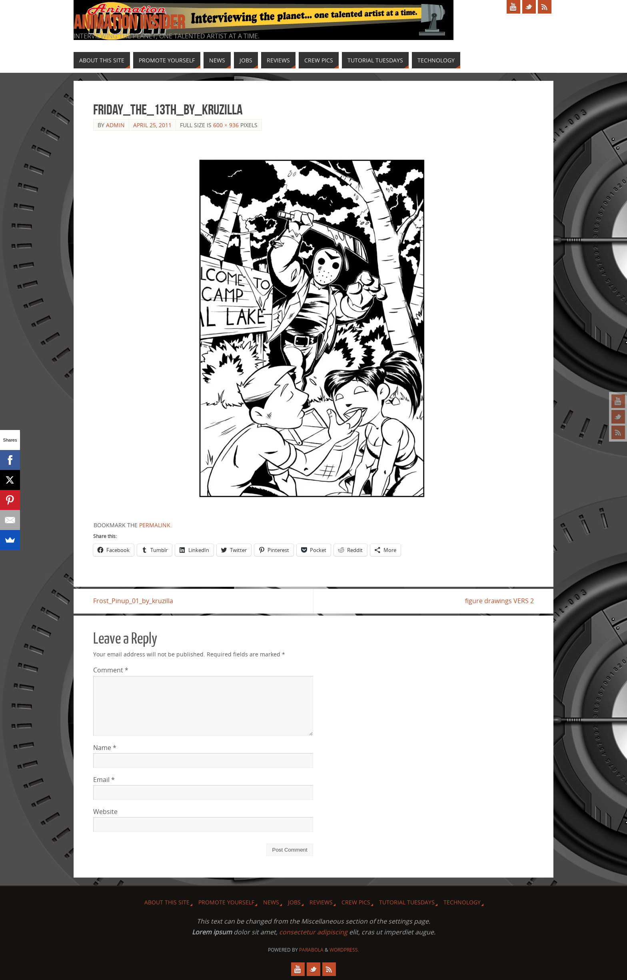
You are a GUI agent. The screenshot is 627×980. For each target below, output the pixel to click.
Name (104, 747)
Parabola (311, 949)
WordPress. (344, 949)
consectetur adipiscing (313, 932)
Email (104, 779)
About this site (167, 902)
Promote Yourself (226, 902)
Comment (110, 670)
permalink (154, 525)
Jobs (294, 902)
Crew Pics (355, 902)
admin (115, 125)
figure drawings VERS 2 (499, 600)
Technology (462, 902)
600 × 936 (226, 125)
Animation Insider (129, 22)
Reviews (321, 902)
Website (105, 811)
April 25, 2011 (152, 125)
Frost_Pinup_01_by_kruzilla (133, 600)
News (271, 902)
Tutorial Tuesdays (407, 902)
